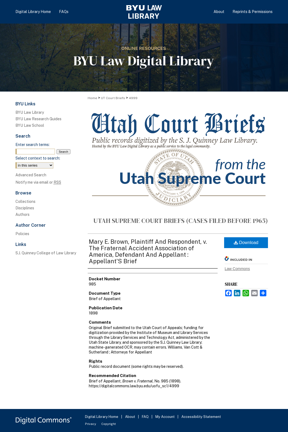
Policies (22, 234)
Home (92, 98)
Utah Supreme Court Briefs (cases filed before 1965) (180, 220)
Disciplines (24, 208)
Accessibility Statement (201, 417)
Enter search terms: (32, 144)
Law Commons (237, 269)
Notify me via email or (38, 182)
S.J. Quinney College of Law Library (45, 253)
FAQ (145, 417)
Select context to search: (37, 158)
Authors (22, 214)
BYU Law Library (29, 112)
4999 (133, 98)
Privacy (91, 423)
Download (246, 242)
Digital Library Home (102, 417)
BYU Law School (29, 125)
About (130, 417)
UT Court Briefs (113, 98)
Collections (25, 201)
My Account (165, 417)
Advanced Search (30, 175)
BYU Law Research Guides (38, 119)
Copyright (108, 423)
